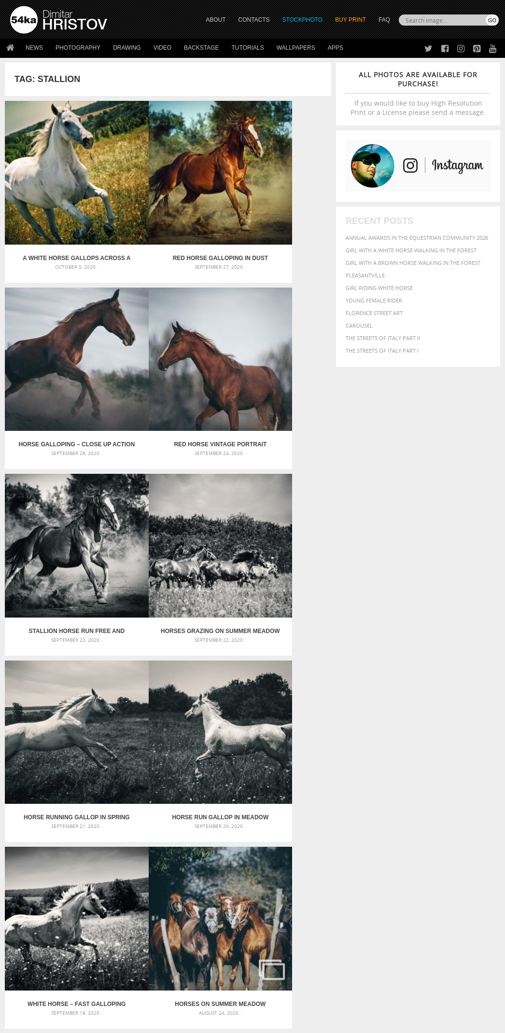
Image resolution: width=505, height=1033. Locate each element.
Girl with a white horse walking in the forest (411, 250)
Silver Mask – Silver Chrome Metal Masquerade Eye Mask (87, 841)
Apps (335, 47)
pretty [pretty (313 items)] (430, 851)
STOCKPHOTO (302, 19)
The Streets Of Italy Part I (382, 350)
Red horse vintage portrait (59, 375)
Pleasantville (365, 275)
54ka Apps (23, 965)
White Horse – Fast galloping (277, 526)
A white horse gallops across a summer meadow (59, 223)
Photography (78, 47)
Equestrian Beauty (110, 1000)
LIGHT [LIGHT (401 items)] (463, 832)
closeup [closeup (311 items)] (478, 816)
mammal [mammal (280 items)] (352, 842)
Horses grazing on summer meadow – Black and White (276, 375)
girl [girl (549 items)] (400, 832)
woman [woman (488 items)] (404, 861)
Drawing (127, 47)
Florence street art (374, 313)
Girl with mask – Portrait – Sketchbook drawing (247, 829)
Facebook (277, 930)
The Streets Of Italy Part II (383, 338)
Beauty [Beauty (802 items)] (397, 815)
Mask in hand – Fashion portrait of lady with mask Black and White (87, 818)
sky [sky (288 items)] (444, 852)
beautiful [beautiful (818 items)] (362, 815)
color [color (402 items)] (351, 824)
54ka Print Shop (32, 917)
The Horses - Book (35, 953)
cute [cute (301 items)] (369, 825)
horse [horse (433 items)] (444, 832)
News (34, 47)
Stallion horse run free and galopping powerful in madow (168, 375)
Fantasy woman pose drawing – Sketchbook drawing (252, 818)
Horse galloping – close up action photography (276, 223)
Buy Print (350, 19)
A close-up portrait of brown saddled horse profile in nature (168, 678)
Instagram (278, 943)
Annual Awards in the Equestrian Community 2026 (417, 237)
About (140, 917)
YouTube (275, 968)
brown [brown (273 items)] (458, 816)
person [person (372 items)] (375, 851)
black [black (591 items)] (423, 815)
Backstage (201, 47)
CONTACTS (254, 19)
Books (140, 941)
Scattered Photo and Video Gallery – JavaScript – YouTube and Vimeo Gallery (87, 806)
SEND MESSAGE (432, 944)
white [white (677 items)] (380, 860)
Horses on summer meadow (59, 678)
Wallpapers (296, 47)
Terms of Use (143, 1022)
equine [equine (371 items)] (461, 824)
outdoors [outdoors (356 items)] (467, 842)
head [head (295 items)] (427, 833)
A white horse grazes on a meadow (277, 678)
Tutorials (248, 47)
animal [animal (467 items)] (354, 805)
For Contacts (150, 965)
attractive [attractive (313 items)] (393, 805)
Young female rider (374, 300)
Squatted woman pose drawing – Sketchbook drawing (252, 841)
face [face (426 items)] (480, 824)
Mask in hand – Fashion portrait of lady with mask (85, 829)
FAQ (384, 19)
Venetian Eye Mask (168, 1000)
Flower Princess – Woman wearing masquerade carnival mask (87, 852)
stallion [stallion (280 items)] (460, 852)
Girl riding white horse (379, 287)
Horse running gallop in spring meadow (59, 526)
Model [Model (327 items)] (372, 842)
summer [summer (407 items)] (354, 861)
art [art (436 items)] (372, 805)
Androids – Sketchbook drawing (224, 806)
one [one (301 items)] (415, 842)
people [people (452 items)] (352, 851)
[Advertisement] (254, 751)
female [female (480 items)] (380, 832)
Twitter (274, 918)
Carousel (359, 325)
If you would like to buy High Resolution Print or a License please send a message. (418, 93)
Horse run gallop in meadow (168, 526)
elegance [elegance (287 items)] (402, 825)
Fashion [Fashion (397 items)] (354, 832)
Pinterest (276, 955)
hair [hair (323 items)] (414, 832)
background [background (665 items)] (433, 805)
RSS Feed (211, 1000)
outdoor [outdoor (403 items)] (436, 841)
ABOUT (215, 19)
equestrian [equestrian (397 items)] (432, 824)
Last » (209, 716)
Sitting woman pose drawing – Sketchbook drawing (252, 852)
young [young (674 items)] (431, 860)
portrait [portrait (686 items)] (403, 850)
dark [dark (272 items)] (382, 825)
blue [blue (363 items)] (442, 815)
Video (162, 47)
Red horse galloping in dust (168, 223)
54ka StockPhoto (34, 929)
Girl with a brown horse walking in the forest (413, 262)
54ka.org (90, 1022)
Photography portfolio (45, 941)
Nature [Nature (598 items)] (395, 841)
